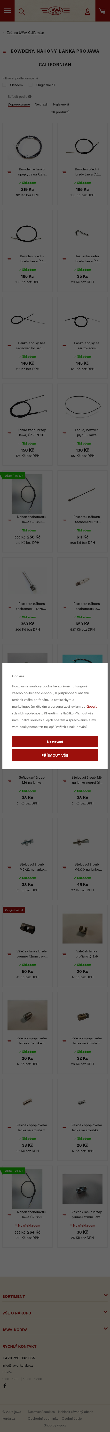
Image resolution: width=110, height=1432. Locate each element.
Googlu (91, 706)
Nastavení (55, 741)
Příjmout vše (55, 755)
